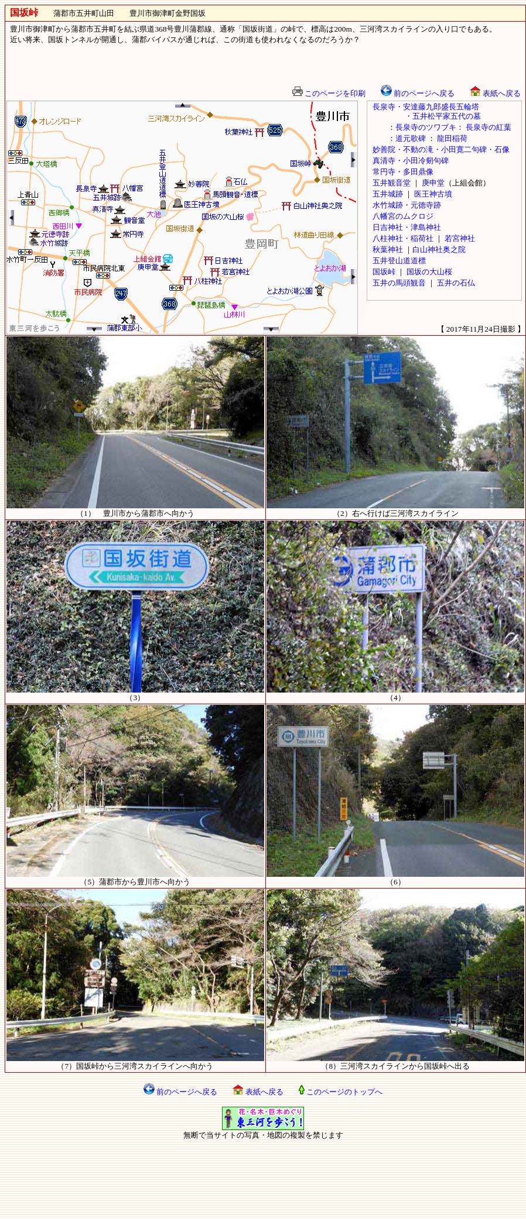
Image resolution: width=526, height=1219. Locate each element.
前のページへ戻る (418, 93)
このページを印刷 (329, 93)
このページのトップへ (340, 1091)
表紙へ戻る (495, 93)
